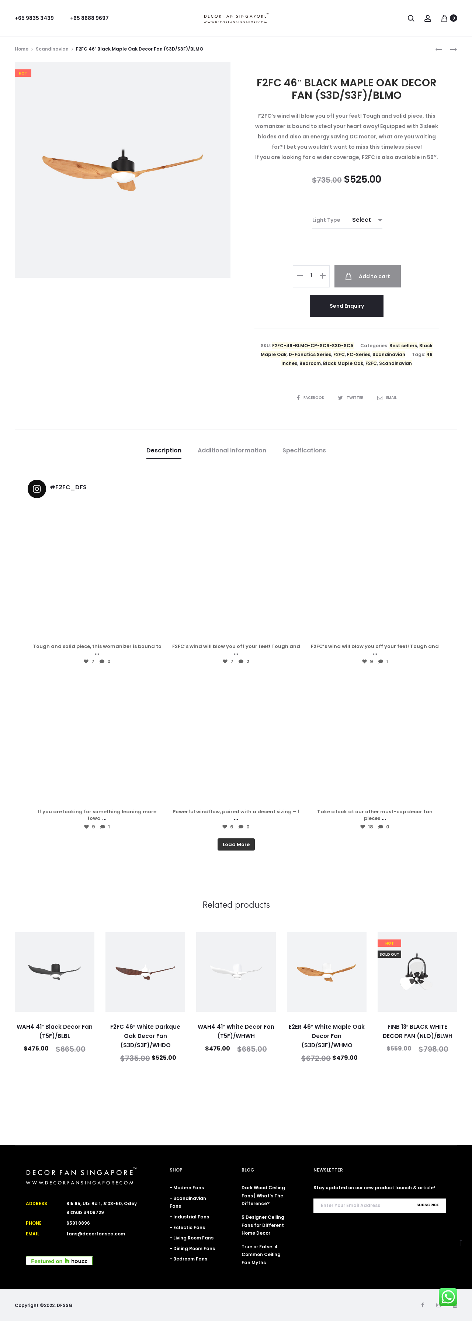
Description (163, 450)
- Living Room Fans (192, 1238)
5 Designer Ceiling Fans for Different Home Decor (263, 1225)
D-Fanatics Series (310, 354)
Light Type (326, 220)
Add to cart (367, 276)
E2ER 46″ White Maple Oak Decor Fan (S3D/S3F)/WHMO (326, 1036)
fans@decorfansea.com (95, 1234)
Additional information (232, 450)
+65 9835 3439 (34, 18)
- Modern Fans (187, 1187)
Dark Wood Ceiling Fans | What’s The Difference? (263, 1195)
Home (21, 49)
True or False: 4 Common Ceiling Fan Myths (261, 1255)
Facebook (311, 397)
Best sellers (403, 345)
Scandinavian (52, 49)
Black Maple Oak (343, 363)
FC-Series (358, 354)
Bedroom (310, 363)
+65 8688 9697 (89, 18)
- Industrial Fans (189, 1217)
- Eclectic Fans (187, 1227)
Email (387, 397)
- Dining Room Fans (192, 1248)
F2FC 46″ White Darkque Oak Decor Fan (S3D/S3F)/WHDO (145, 1036)
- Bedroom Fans (188, 1259)
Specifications (304, 450)
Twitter (351, 397)
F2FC (339, 354)
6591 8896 (78, 1223)
